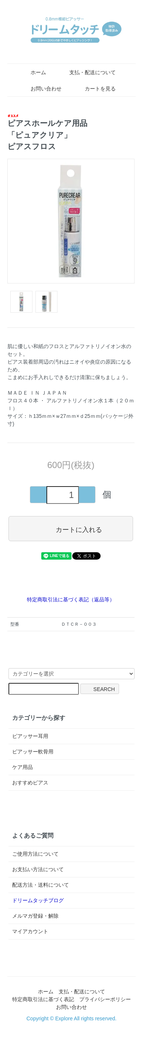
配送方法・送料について (40, 885)
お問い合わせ (41, 89)
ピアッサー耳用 (30, 736)
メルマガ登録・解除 (35, 916)
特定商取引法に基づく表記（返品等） (71, 599)
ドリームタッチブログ (38, 900)
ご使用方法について (35, 854)
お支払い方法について (38, 869)
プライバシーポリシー (105, 999)
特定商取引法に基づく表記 (43, 999)
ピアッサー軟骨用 (32, 752)
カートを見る (95, 89)
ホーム (33, 72)
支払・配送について (87, 72)
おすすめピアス (30, 783)
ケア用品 (22, 767)
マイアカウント (30, 931)
